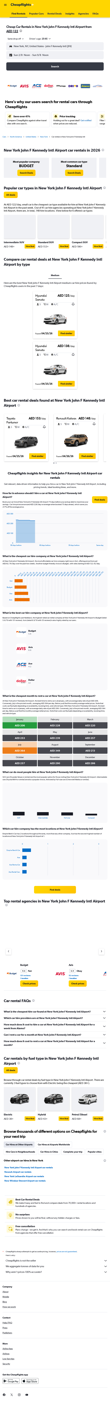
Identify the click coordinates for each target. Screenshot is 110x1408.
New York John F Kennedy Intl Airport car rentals (28, 1167)
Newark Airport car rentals (17, 1172)
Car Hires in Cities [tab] (49, 1152)
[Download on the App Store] (29, 1384)
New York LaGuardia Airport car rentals (24, 1176)
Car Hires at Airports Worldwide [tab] (54, 1144)
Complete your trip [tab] (72, 1152)
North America (16, 137)
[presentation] (20, 30)
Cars (4, 137)
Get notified (86, 120)
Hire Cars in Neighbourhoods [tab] (20, 1152)
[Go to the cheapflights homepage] (22, 4)
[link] (26, 173)
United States (31, 137)
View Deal (30, 246)
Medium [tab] (55, 275)
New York (44, 137)
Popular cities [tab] (94, 1152)
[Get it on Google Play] (11, 1384)
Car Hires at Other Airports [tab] (19, 1144)
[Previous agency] (8, 951)
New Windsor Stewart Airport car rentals (25, 1180)
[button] (5, 4)
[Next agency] (101, 951)
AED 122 (12, 31)
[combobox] (16, 38)
